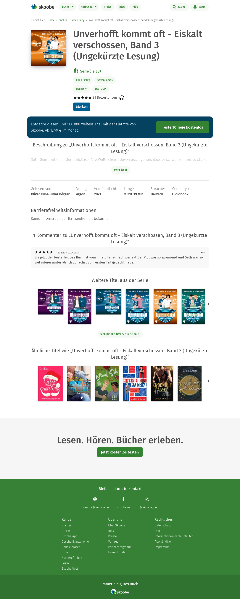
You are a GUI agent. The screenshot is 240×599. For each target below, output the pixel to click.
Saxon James (105, 80)
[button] (208, 304)
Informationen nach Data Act (174, 536)
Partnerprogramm (120, 547)
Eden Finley (77, 20)
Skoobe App (69, 536)
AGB (157, 531)
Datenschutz (163, 525)
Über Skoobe (116, 525)
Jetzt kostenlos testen (120, 452)
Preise (108, 6)
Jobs (111, 531)
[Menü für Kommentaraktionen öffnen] (203, 252)
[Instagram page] (148, 503)
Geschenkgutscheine (75, 541)
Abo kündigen (164, 541)
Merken (82, 107)
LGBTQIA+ (81, 88)
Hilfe (135, 6)
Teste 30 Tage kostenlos (182, 127)
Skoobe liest (70, 568)
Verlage (113, 541)
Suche (179, 7)
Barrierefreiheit (72, 558)
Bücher (66, 6)
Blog (122, 6)
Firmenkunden (117, 552)
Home (51, 20)
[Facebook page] (124, 503)
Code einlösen (71, 547)
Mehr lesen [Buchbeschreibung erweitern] (121, 169)
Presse (112, 536)
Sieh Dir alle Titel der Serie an (120, 334)
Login (199, 7)
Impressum (162, 547)
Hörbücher (87, 6)
